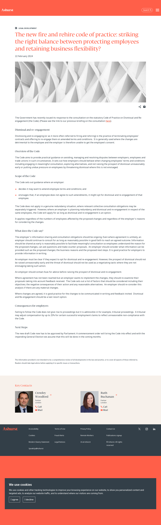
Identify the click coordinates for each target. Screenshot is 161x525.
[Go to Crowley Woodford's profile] (43, 395)
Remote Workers (87, 435)
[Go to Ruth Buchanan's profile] (109, 395)
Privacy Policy (85, 429)
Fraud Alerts (59, 435)
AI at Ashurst (85, 442)
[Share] (139, 107)
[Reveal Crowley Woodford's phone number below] (55, 406)
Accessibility (33, 429)
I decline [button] (29, 499)
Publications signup (114, 435)
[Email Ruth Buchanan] (122, 410)
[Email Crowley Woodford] (56, 410)
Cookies (32, 435)
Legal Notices (60, 442)
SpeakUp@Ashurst (36, 448)
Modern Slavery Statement (39, 442)
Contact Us (110, 429)
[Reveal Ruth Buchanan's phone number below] (121, 406)
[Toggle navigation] (157, 10)
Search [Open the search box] (147, 10)
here (108, 120)
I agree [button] (14, 499)
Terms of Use (60, 429)
